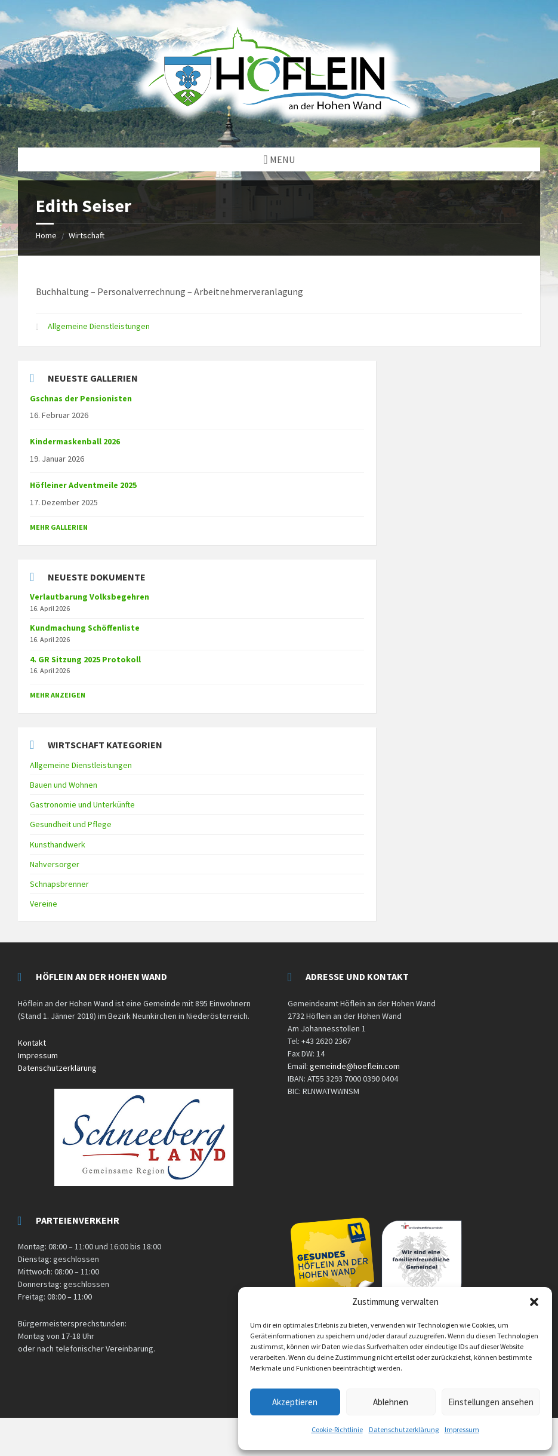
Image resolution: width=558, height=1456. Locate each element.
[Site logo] (279, 124)
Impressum (462, 1429)
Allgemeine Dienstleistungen (99, 326)
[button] (534, 1302)
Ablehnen (390, 1402)
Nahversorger (54, 864)
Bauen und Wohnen (63, 784)
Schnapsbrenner (59, 883)
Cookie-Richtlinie (337, 1429)
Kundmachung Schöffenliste (85, 627)
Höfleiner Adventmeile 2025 (83, 485)
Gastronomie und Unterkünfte (82, 804)
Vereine (43, 903)
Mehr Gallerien (59, 527)
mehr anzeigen (57, 694)
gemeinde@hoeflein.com (355, 1066)
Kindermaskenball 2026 (75, 441)
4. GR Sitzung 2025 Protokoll (85, 659)
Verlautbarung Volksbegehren (89, 596)
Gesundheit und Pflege (71, 824)
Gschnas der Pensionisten (81, 398)
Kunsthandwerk (57, 844)
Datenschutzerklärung (404, 1429)
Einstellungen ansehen (491, 1402)
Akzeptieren (294, 1402)
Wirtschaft (86, 235)
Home (46, 235)
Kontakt (32, 1042)
